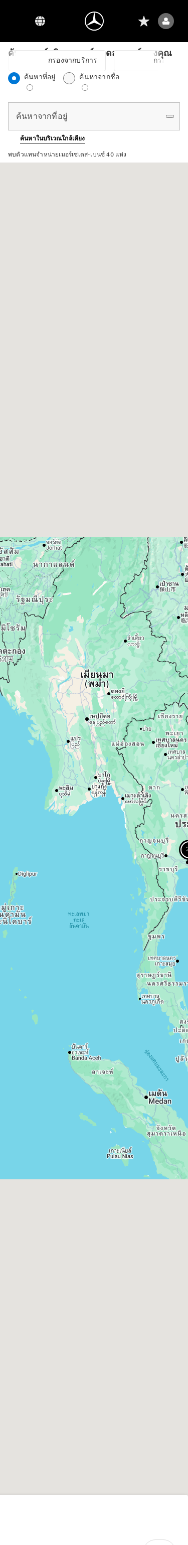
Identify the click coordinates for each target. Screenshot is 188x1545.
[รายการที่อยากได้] (144, 21)
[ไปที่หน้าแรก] (94, 21)
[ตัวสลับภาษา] (40, 21)
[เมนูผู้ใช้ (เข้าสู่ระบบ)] (166, 21)
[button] (46, 138)
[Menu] (20, 21)
